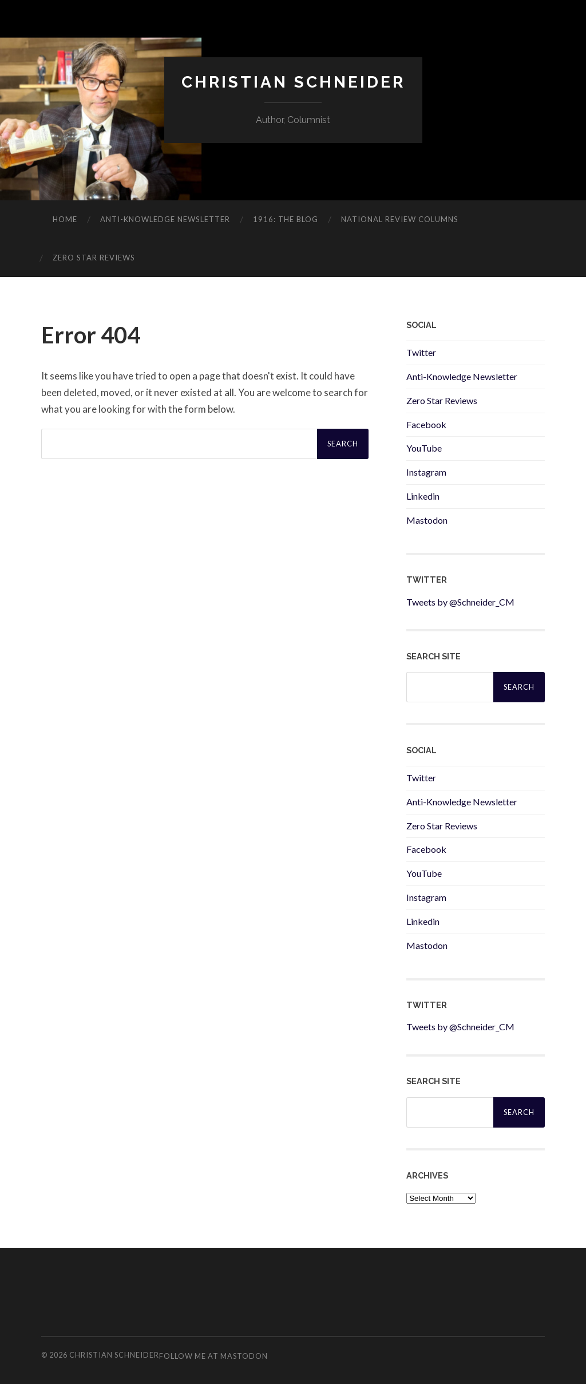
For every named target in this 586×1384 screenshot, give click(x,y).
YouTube (424, 447)
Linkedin (423, 496)
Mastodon (427, 520)
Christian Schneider (293, 82)
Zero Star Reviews (94, 257)
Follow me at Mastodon (213, 1356)
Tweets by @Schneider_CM (460, 601)
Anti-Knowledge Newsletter (461, 376)
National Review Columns (399, 219)
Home (65, 219)
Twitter (421, 352)
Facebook (426, 424)
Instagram (426, 471)
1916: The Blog (285, 219)
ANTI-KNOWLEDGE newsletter (165, 219)
